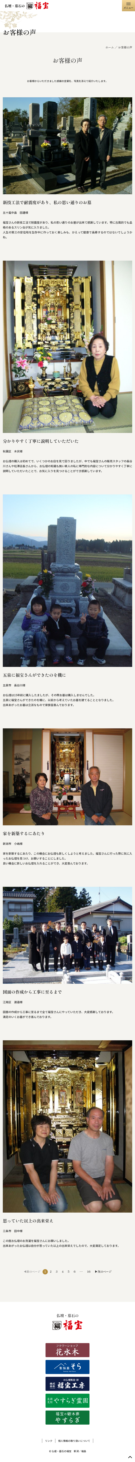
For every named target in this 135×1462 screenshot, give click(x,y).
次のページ (105, 1271)
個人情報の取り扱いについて (74, 1441)
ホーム (109, 47)
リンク (48, 1441)
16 (89, 1271)
